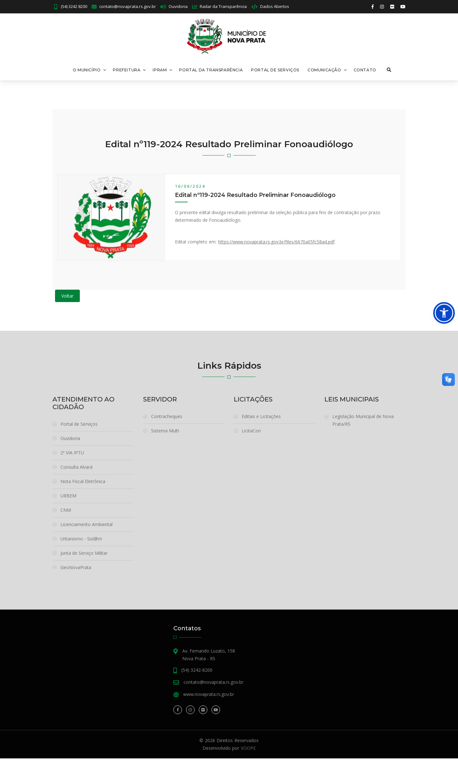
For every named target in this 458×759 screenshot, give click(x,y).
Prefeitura (126, 70)
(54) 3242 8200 (73, 6)
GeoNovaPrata (75, 568)
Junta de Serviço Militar (84, 554)
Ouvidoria (178, 6)
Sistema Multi (165, 431)
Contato (364, 70)
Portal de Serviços (275, 70)
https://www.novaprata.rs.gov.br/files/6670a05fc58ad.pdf (276, 242)
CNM (65, 511)
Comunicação (324, 70)
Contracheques (166, 417)
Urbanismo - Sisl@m (81, 539)
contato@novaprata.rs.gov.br (127, 6)
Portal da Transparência (211, 70)
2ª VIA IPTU (72, 453)
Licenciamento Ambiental (86, 525)
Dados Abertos (274, 6)
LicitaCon (251, 431)
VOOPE (248, 749)
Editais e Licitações (261, 417)
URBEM (68, 496)
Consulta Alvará (76, 468)
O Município (87, 70)
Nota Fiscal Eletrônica (82, 482)
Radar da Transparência (223, 6)
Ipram (160, 70)
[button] (444, 313)
